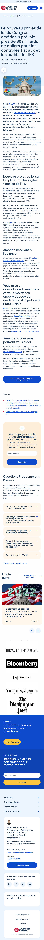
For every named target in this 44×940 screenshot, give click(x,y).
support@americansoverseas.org (20, 852)
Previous (32, 630)
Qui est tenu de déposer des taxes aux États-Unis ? (19, 507)
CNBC (12, 104)
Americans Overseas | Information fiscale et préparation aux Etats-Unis (9, 7)
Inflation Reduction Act (24, 112)
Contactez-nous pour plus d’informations (22, 379)
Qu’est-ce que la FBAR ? (17, 555)
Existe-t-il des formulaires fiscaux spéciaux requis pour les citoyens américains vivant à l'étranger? (20, 544)
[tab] (22, 507)
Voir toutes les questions (13, 563)
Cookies (23, 924)
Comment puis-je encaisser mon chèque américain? (18, 532)
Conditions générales (23, 915)
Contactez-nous (12, 742)
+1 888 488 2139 (13, 859)
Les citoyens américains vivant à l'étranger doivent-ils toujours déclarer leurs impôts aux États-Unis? (20, 520)
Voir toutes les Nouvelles (29, 577)
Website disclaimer (22, 919)
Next (38, 630)
